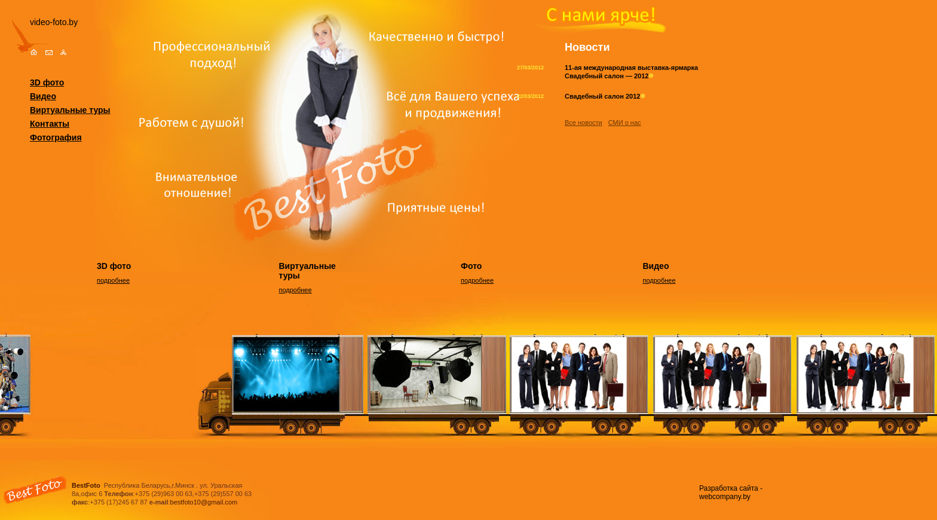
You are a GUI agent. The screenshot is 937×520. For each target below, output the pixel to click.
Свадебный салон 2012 (605, 96)
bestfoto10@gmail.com (204, 502)
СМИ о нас (624, 122)
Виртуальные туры (70, 110)
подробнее (113, 280)
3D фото (47, 82)
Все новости (583, 122)
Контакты (49, 124)
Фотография (56, 137)
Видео (43, 96)
